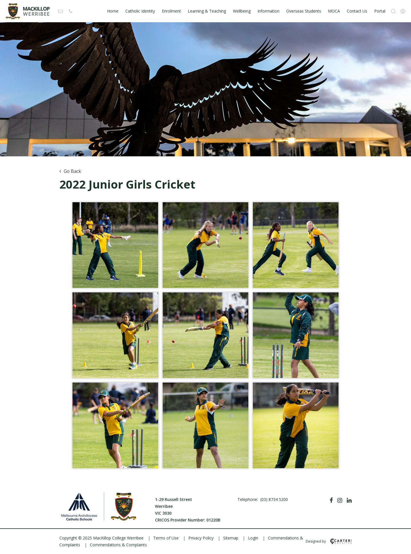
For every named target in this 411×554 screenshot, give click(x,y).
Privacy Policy (200, 538)
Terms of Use (166, 538)
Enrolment (171, 11)
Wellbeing (242, 11)
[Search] (393, 11)
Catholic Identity (140, 11)
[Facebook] (331, 500)
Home (112, 11)
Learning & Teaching (207, 11)
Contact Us (357, 11)
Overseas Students (303, 11)
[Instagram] (339, 500)
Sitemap (230, 538)
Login (253, 538)
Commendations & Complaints (118, 544)
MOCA (334, 11)
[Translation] (402, 11)
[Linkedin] (349, 500)
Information (268, 11)
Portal (379, 11)
